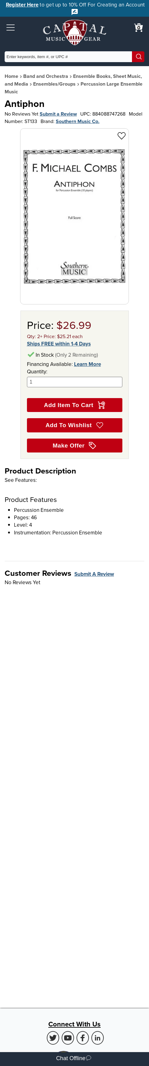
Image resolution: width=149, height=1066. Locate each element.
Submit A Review (94, 574)
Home (11, 76)
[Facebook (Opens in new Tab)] (83, 1038)
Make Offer (74, 445)
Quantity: (74, 377)
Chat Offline (73, 1059)
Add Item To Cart (74, 405)
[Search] (138, 56)
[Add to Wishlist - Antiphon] (121, 135)
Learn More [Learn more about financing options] (87, 364)
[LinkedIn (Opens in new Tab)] (97, 1038)
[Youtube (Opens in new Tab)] (68, 1038)
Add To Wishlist (74, 425)
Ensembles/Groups (54, 83)
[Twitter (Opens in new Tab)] (53, 1038)
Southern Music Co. (77, 121)
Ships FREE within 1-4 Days (59, 343)
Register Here (22, 4)
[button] (10, 27)
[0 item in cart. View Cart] (138, 27)
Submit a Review (58, 113)
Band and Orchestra (45, 76)
